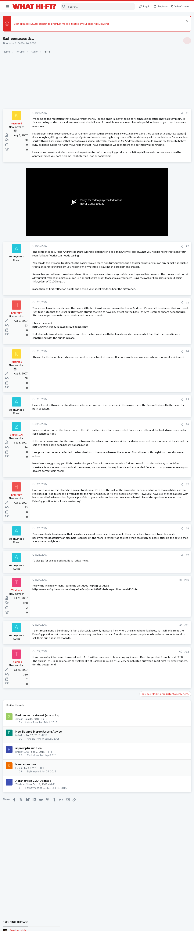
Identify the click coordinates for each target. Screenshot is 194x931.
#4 (125, 399)
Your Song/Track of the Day (156, 250)
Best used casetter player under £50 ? (162, 323)
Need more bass (26, 831)
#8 (125, 587)
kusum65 (12, 43)
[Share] (120, 113)
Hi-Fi (45, 785)
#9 (125, 618)
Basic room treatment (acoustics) (38, 782)
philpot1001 (23, 818)
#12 (125, 718)
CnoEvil (32, 822)
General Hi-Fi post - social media (159, 268)
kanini (19, 835)
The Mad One (24, 851)
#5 (125, 447)
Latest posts (142, 361)
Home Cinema (148, 315)
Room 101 (146, 287)
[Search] (98, 6)
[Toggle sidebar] (186, 40)
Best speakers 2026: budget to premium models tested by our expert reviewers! (62, 23)
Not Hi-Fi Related (149, 297)
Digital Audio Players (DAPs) (157, 369)
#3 (125, 339)
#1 (125, 113)
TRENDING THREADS (146, 224)
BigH (30, 838)
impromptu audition (29, 814)
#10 (125, 643)
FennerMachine (34, 854)
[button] (7, 6)
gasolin (20, 785)
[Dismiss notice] (185, 21)
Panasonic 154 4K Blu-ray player (159, 341)
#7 (125, 543)
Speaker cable (148, 232)
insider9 (30, 789)
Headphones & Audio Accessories (158, 333)
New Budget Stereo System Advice (39, 798)
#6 (125, 472)
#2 (125, 264)
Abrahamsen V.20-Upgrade (34, 847)
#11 (125, 688)
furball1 (20, 802)
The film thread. (149, 305)
